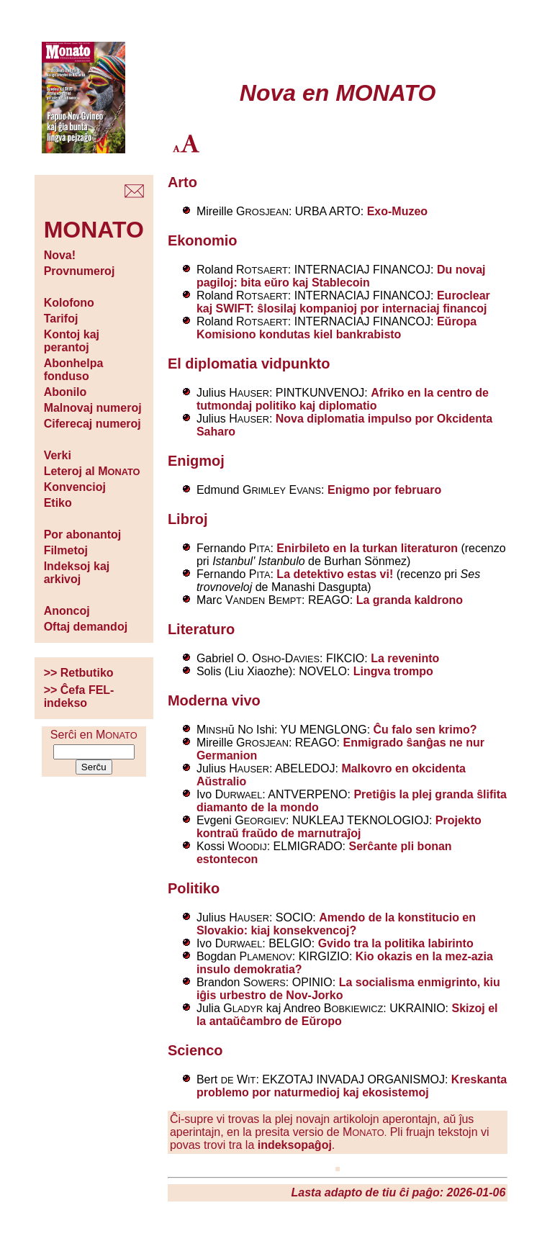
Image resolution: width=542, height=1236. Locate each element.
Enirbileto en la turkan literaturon (367, 548)
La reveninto (405, 658)
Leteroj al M (92, 471)
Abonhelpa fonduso (74, 369)
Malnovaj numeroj (93, 408)
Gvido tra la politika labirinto (396, 943)
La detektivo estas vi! (334, 574)
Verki (57, 455)
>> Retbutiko (79, 673)
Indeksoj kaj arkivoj (77, 572)
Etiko (58, 503)
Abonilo (65, 392)
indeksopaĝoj (295, 1145)
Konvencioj (75, 487)
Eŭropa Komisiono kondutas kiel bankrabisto (336, 327)
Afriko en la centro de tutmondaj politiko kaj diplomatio (343, 399)
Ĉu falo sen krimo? (425, 729)
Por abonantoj (83, 534)
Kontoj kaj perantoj (71, 340)
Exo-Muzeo (397, 211)
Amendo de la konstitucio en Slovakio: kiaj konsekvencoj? (336, 924)
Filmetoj (66, 550)
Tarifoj (61, 318)
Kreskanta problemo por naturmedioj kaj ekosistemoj (352, 1086)
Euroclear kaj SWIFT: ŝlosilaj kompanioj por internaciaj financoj (343, 302)
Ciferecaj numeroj (92, 424)
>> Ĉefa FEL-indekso (79, 696)
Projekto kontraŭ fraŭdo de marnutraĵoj (339, 826)
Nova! (60, 255)
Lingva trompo (393, 671)
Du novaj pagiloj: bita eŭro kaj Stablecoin (341, 276)
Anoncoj (67, 611)
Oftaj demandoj (85, 627)
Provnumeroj (79, 271)
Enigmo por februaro (384, 490)
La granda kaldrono (409, 600)
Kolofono (69, 303)
